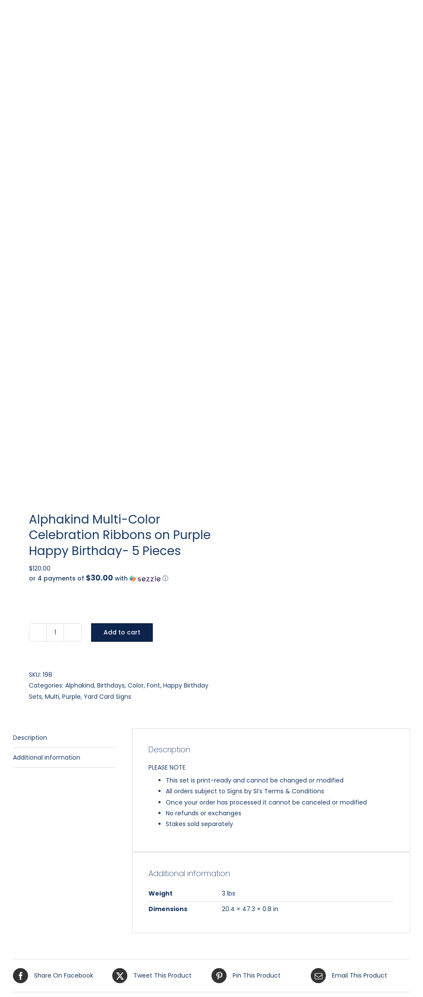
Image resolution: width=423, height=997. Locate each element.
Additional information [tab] (46, 757)
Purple (71, 696)
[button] (124, 578)
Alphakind (79, 685)
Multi (52, 696)
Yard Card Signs (107, 696)
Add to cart (122, 632)
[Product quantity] (55, 632)
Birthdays (111, 685)
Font (153, 685)
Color (136, 685)
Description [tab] (30, 737)
